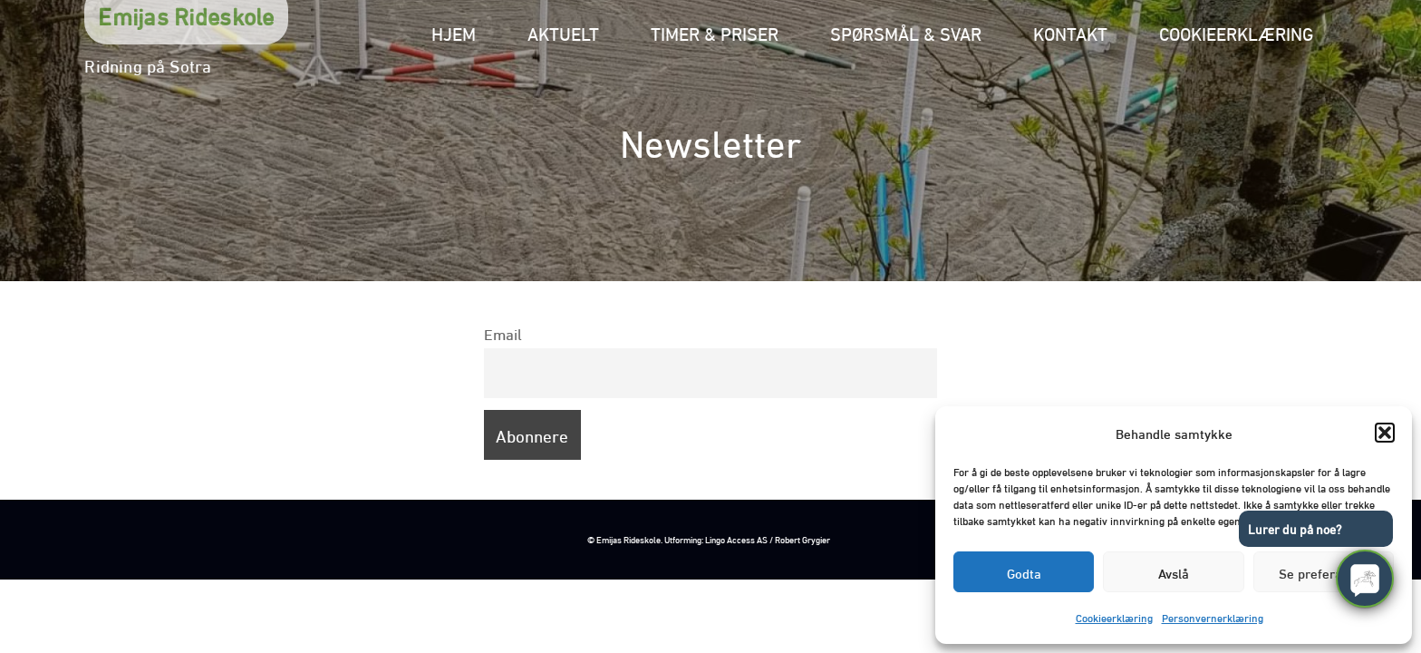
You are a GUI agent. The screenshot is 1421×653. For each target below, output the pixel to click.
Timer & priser (714, 32)
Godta (1024, 572)
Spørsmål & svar (905, 32)
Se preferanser (1323, 572)
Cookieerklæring (1114, 617)
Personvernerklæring (1212, 617)
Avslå (1173, 572)
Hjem (453, 32)
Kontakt (1070, 32)
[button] (1385, 433)
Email (503, 333)
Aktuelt (563, 32)
